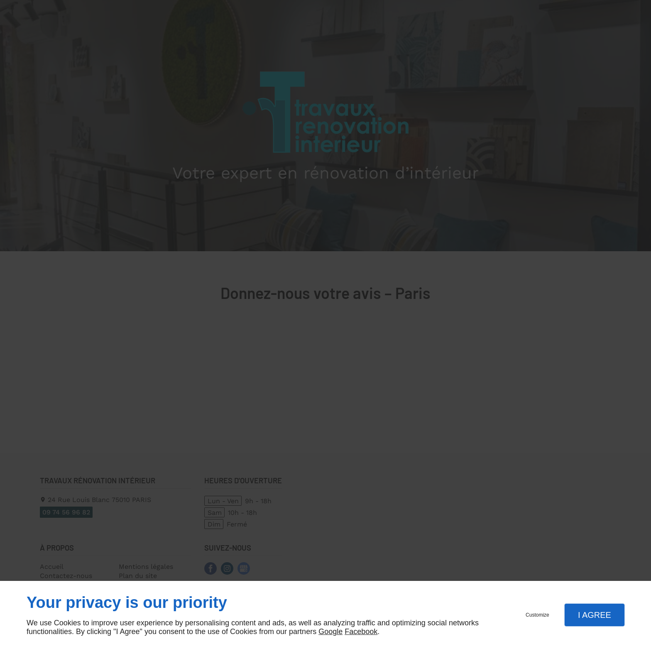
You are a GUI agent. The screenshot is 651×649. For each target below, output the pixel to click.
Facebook (361, 631)
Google (330, 631)
